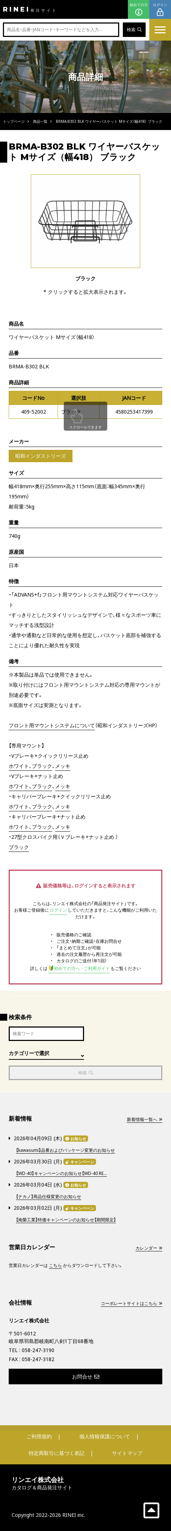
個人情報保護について (104, 1436)
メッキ (62, 765)
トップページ (14, 121)
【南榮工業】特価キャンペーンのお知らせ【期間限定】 (66, 1220)
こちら (55, 1265)
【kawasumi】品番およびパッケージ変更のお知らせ (65, 1150)
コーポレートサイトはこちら (131, 1303)
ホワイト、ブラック (30, 765)
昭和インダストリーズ (40, 455)
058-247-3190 (38, 1350)
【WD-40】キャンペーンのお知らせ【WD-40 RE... (61, 1173)
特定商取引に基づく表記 (56, 1453)
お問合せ (85, 1376)
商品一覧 (40, 121)
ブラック (19, 847)
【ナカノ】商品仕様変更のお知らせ (48, 1196)
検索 (134, 29)
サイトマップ (127, 1453)
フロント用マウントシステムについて (52, 725)
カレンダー (148, 1248)
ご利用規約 (39, 1436)
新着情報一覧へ (144, 1119)
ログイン (160, 9)
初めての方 (139, 9)
